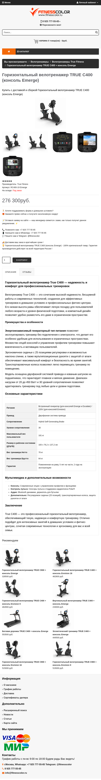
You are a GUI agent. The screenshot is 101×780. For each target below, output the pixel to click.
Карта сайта (10, 723)
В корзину (21, 260)
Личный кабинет (87, 2)
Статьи (8, 719)
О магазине (10, 685)
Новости (8, 714)
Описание (10, 272)
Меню (6, 2)
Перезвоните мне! (50, 25)
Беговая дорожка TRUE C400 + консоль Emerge (25, 631)
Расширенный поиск (15, 710)
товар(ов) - (57, 40)
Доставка (9, 693)
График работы (12, 689)
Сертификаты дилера (16, 697)
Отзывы (27, 272)
